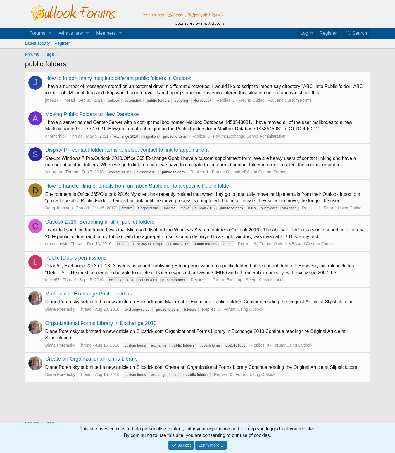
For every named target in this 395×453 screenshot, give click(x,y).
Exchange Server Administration (256, 136)
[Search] (356, 33)
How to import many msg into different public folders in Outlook (118, 78)
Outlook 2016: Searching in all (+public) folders (100, 222)
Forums (37, 33)
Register (62, 43)
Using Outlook (350, 207)
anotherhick (55, 136)
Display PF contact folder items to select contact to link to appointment (127, 150)
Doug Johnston (59, 207)
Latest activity (37, 43)
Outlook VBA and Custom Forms (281, 100)
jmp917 (52, 100)
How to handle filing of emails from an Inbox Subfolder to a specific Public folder (138, 186)
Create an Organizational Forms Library (91, 359)
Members (106, 33)
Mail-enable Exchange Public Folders (88, 294)
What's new (71, 33)
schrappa (53, 172)
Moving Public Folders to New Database (92, 114)
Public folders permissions (75, 258)
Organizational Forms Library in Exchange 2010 (101, 323)
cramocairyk (56, 243)
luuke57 (52, 279)
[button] (50, 33)
